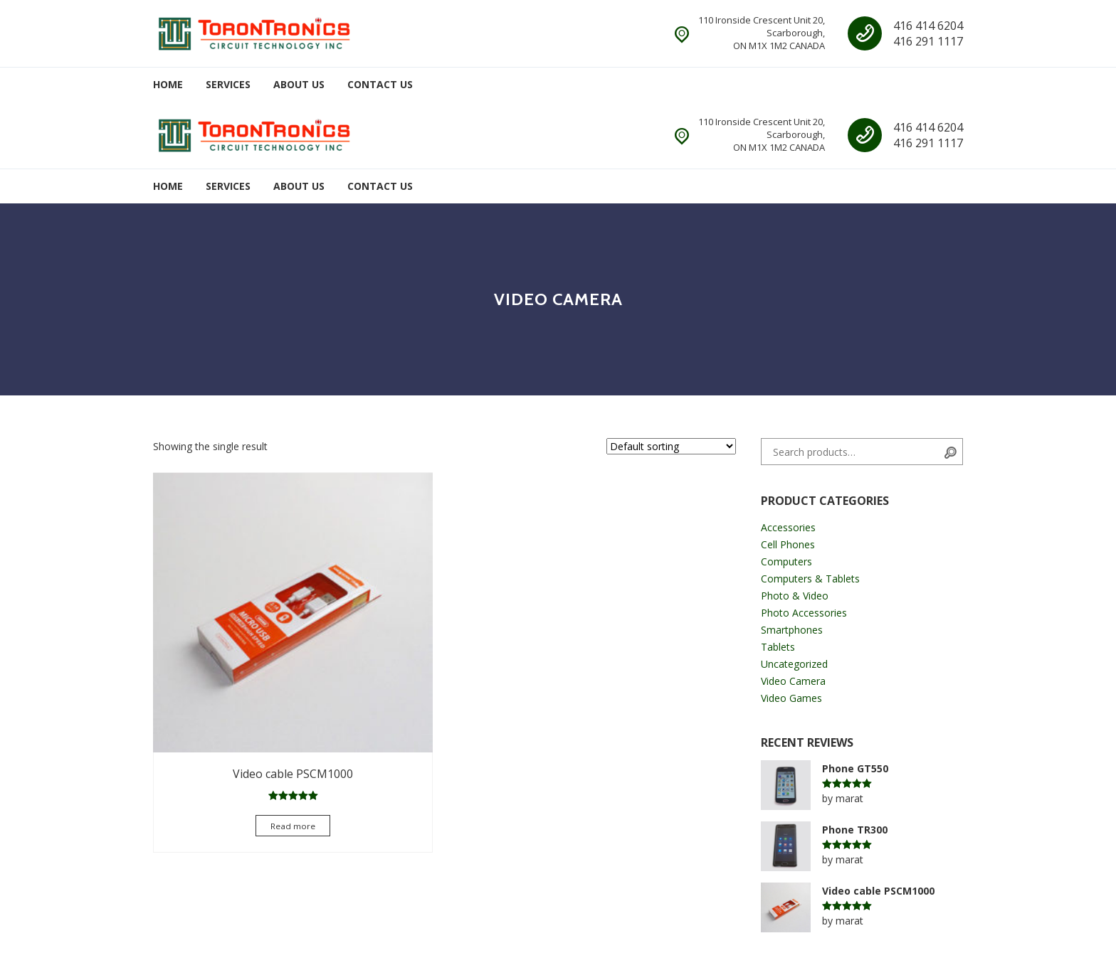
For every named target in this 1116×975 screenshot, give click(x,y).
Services (228, 84)
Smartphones (792, 629)
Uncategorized (794, 664)
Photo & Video (794, 595)
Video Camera (793, 681)
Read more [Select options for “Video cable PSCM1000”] (242, 726)
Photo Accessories (804, 612)
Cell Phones (788, 544)
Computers (786, 561)
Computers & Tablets (810, 578)
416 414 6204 (928, 25)
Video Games (791, 698)
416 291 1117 (928, 41)
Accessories (788, 527)
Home (168, 84)
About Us (299, 84)
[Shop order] (671, 446)
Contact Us (380, 84)
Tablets (778, 647)
